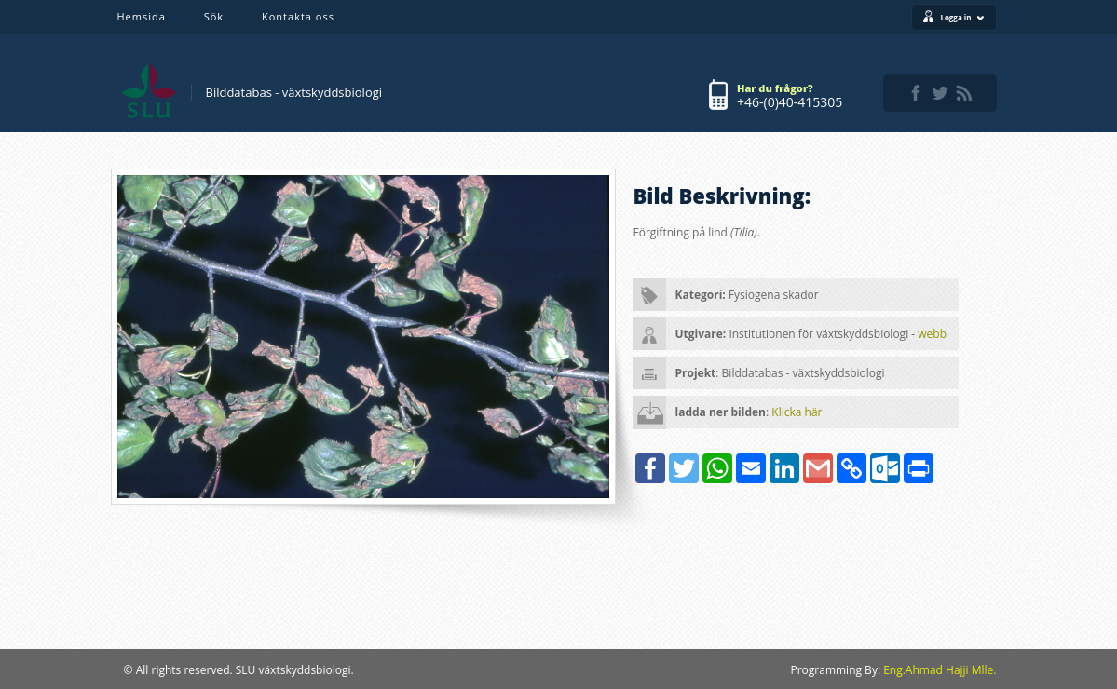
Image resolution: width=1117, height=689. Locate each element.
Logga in (962, 17)
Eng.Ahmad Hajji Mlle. (939, 670)
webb (932, 334)
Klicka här (796, 412)
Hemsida (141, 16)
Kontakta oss (298, 16)
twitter (940, 93)
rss (964, 93)
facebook (915, 93)
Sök (214, 16)
